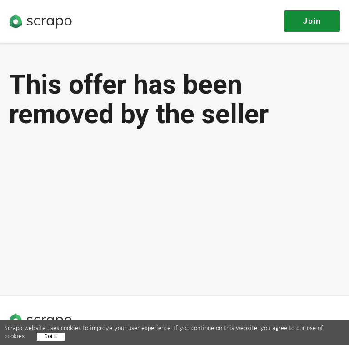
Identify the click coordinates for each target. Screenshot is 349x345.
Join (312, 20)
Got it (50, 336)
